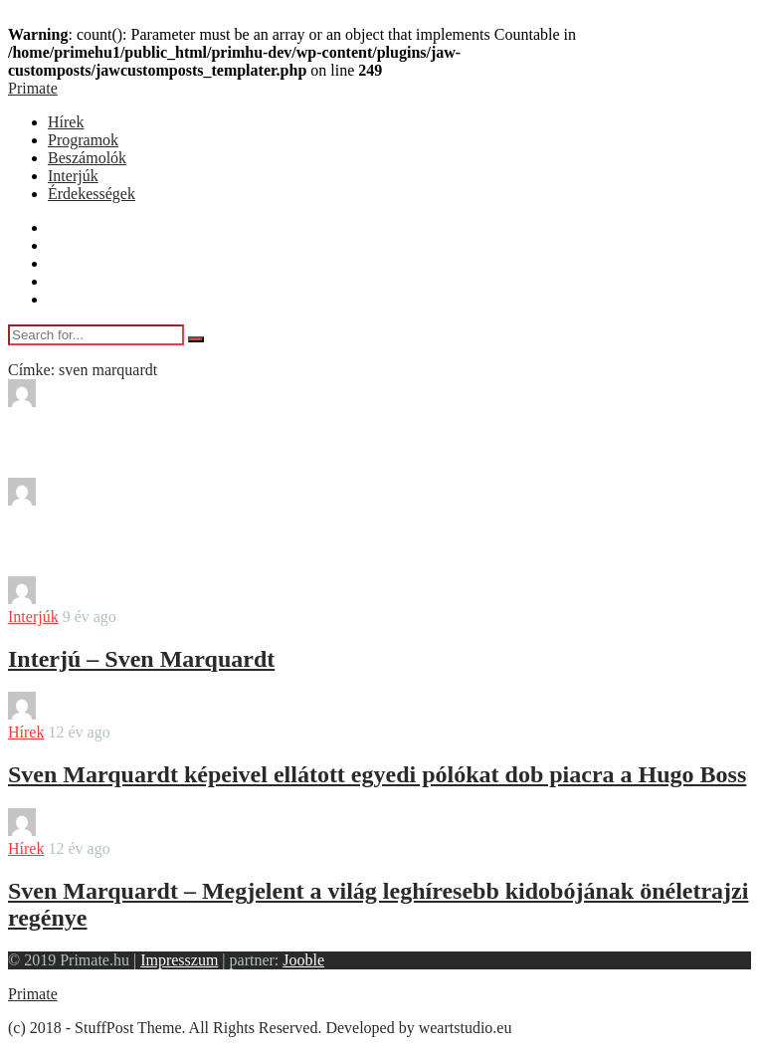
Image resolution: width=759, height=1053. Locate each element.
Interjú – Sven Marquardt (141, 659)
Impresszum (179, 959)
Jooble (303, 959)
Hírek (66, 121)
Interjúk (73, 175)
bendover (92, 401)
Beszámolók (87, 157)
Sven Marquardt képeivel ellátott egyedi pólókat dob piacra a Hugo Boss (377, 774)
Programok (83, 139)
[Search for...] (96, 334)
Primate (33, 88)
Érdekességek (91, 193)
